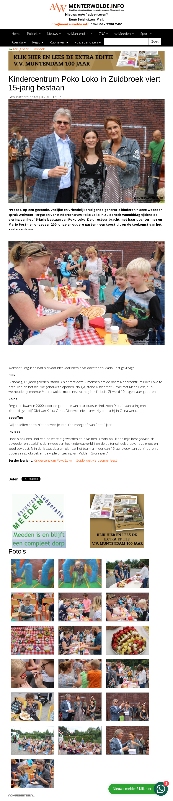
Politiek (34, 33)
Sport (146, 33)
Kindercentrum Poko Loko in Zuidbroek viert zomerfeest (75, 460)
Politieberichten (88, 42)
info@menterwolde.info (70, 24)
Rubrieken (59, 42)
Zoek (154, 41)
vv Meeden (124, 33)
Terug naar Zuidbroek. (27, 49)
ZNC (103, 33)
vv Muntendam (79, 33)
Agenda (19, 42)
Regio (37, 42)
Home (16, 33)
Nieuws (54, 33)
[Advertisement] (59, 355)
